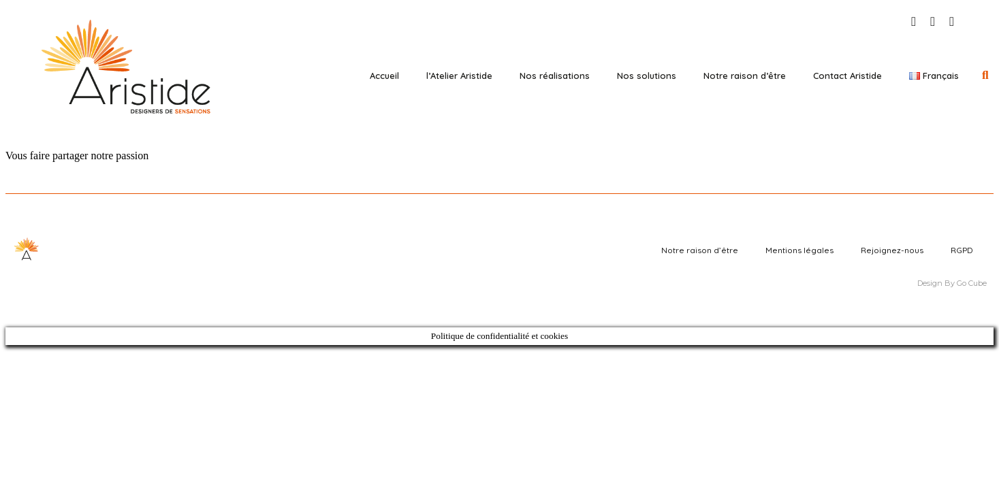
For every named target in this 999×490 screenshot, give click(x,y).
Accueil (384, 75)
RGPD (962, 250)
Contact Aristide (847, 75)
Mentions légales (799, 250)
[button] (985, 75)
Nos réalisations (555, 75)
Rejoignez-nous (892, 250)
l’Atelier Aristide (459, 75)
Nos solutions (646, 75)
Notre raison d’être (744, 75)
